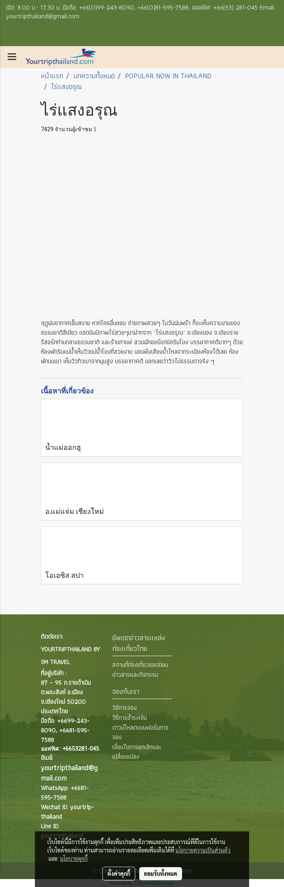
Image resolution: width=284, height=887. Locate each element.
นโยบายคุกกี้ (74, 858)
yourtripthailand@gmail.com (69, 773)
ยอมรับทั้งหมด (160, 873)
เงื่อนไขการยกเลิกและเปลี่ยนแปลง (136, 751)
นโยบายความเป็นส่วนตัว (202, 850)
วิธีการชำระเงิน (129, 717)
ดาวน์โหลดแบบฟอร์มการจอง (140, 732)
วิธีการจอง (124, 708)
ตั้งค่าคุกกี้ (118, 873)
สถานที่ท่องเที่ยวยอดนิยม (140, 665)
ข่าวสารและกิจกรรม (135, 675)
